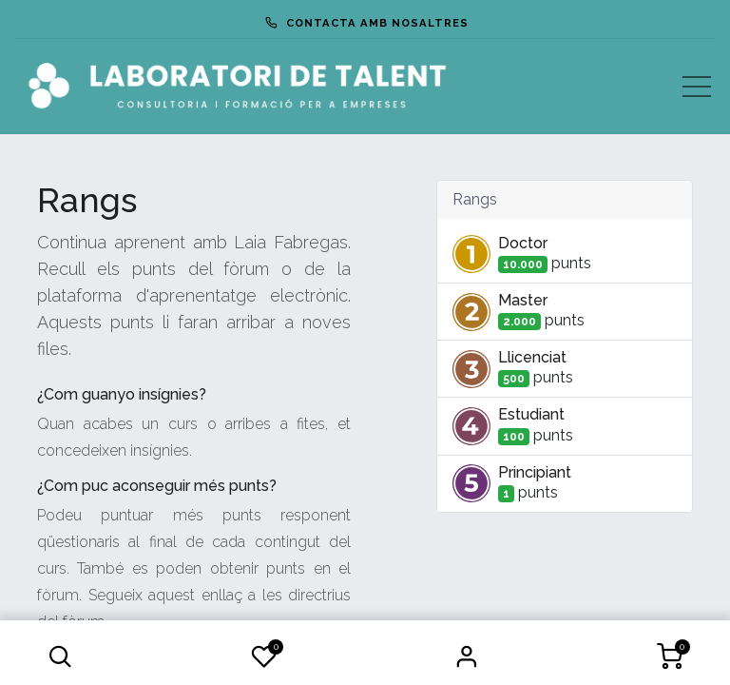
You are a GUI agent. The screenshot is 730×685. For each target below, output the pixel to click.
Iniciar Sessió (466, 656)
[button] (60, 656)
